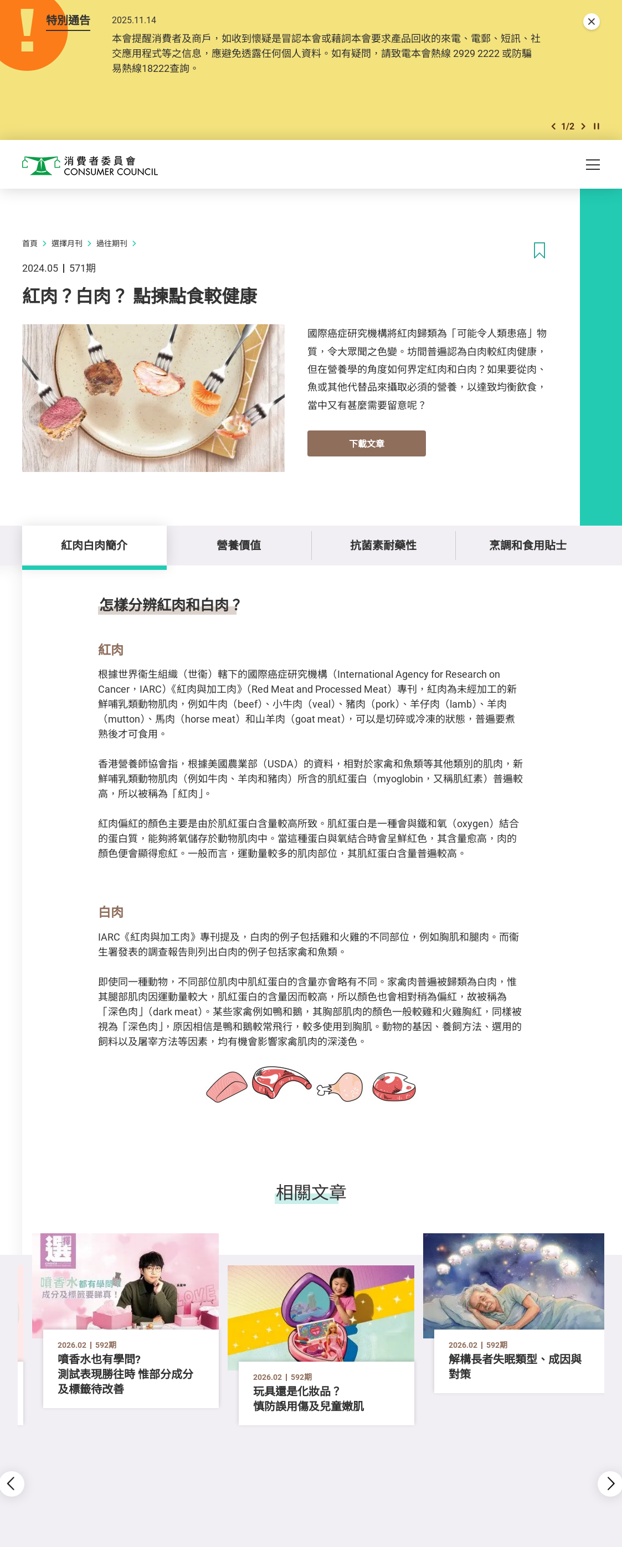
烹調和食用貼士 (528, 545)
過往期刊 (111, 243)
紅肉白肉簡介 (94, 545)
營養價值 (239, 545)
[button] (553, 126)
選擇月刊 (67, 243)
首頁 (30, 243)
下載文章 (366, 444)
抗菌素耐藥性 (383, 545)
